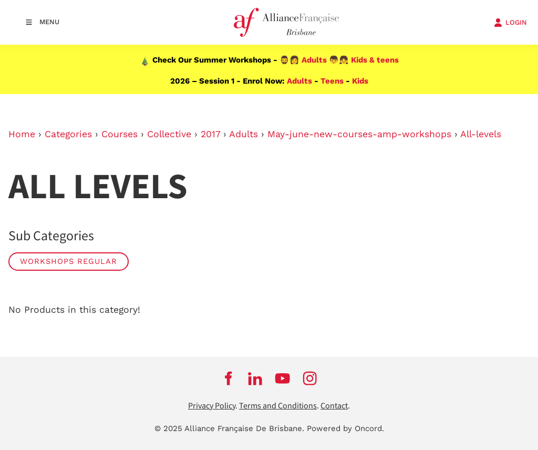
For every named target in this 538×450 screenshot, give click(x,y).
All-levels (480, 134)
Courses (119, 134)
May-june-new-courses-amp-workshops (359, 134)
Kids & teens (375, 60)
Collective (169, 134)
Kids (360, 81)
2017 (210, 134)
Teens (332, 81)
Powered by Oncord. (345, 428)
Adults (314, 60)
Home (21, 134)
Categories (68, 134)
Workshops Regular (68, 261)
